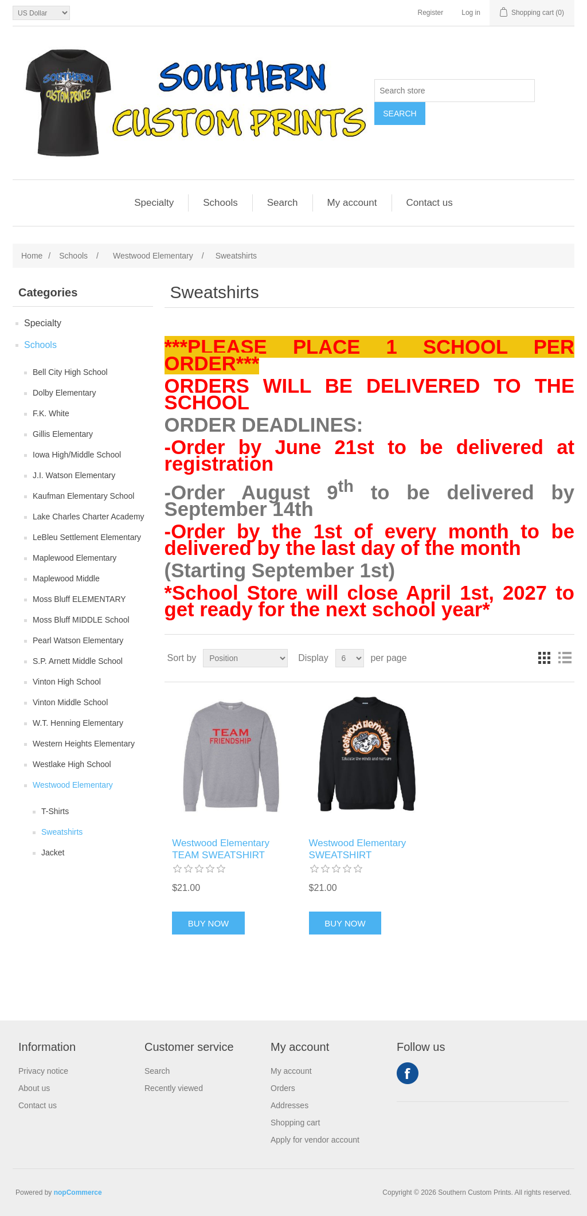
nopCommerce (78, 1192)
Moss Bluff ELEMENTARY (79, 599)
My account (352, 202)
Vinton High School (67, 681)
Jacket (52, 852)
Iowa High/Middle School (77, 454)
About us (34, 1088)
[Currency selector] (41, 13)
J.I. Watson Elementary (74, 475)
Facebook (407, 1073)
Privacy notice (43, 1071)
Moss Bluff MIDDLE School (81, 619)
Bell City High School (70, 372)
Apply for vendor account (315, 1139)
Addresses (289, 1105)
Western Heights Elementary (84, 743)
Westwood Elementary (73, 784)
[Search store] (454, 90)
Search (399, 113)
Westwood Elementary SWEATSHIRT (357, 849)
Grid (544, 658)
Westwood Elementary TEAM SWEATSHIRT (220, 849)
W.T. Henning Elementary (78, 723)
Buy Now (208, 923)
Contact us (429, 202)
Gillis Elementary (63, 434)
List (565, 658)
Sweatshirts (62, 831)
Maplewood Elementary (74, 557)
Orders (283, 1088)
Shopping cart (295, 1122)
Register (431, 13)
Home (31, 255)
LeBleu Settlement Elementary (87, 537)
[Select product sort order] (245, 658)
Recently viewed (173, 1088)
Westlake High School (72, 764)
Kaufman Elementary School (83, 496)
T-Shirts (55, 811)
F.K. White (51, 413)
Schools (220, 202)
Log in (470, 13)
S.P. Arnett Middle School (78, 661)
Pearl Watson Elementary (78, 640)
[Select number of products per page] (349, 658)
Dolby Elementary (64, 392)
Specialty (154, 202)
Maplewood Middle (66, 578)
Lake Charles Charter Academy (88, 516)
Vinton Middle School (70, 702)
